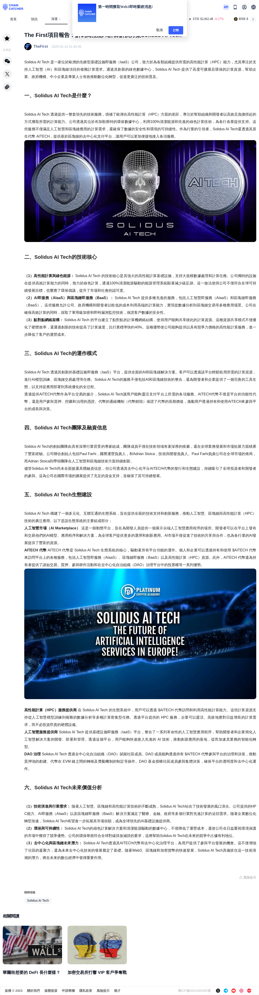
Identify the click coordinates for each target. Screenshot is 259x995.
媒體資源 (50, 990)
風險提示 (103, 990)
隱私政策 (85, 990)
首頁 (13, 19)
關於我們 (33, 990)
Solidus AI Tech (38, 900)
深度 (56, 19)
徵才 (117, 990)
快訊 (34, 19)
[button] (253, 7)
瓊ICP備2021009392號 (194, 990)
